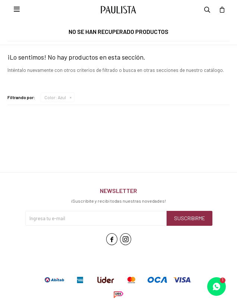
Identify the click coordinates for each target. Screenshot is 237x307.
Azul (55, 97)
